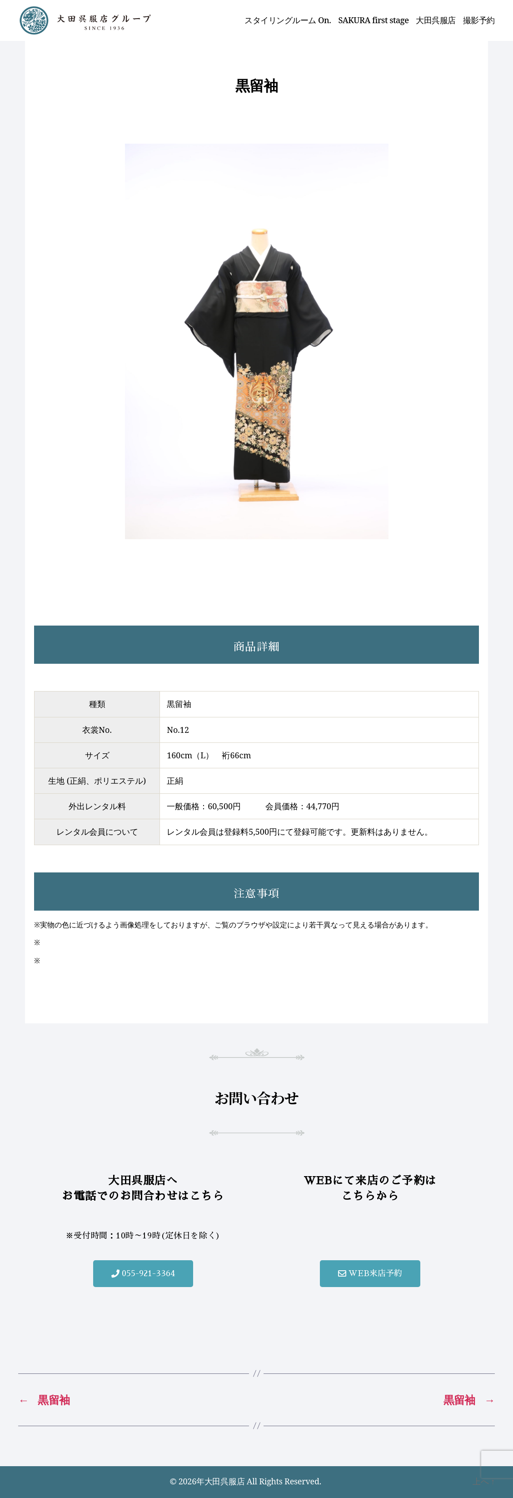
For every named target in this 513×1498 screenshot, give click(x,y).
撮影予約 (479, 20)
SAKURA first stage (374, 20)
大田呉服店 (436, 20)
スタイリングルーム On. (287, 20)
